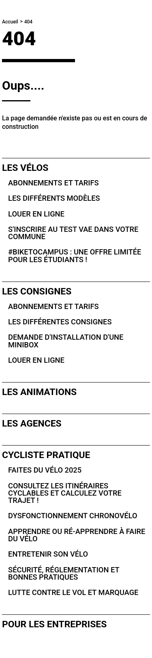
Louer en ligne (36, 214)
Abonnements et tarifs (53, 183)
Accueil (10, 21)
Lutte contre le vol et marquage (73, 592)
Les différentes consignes (59, 321)
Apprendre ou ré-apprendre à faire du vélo (76, 535)
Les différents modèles (54, 198)
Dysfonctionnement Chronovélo (72, 515)
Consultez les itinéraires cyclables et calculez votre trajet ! (65, 493)
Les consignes (36, 291)
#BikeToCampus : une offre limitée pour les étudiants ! (74, 255)
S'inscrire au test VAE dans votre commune (73, 233)
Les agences (32, 423)
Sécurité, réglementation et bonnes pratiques (63, 573)
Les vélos (25, 167)
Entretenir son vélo (48, 554)
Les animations (39, 392)
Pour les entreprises (54, 624)
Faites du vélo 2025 (44, 470)
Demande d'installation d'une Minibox (65, 341)
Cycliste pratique (46, 455)
